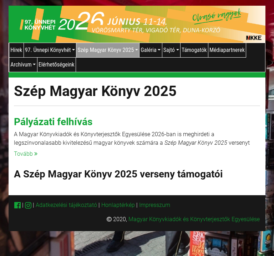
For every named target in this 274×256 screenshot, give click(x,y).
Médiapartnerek (227, 50)
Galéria (151, 50)
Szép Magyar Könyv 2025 (107, 50)
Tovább (25, 153)
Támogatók (194, 50)
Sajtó (171, 50)
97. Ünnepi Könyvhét (50, 50)
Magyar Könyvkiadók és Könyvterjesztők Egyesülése (194, 219)
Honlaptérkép (118, 205)
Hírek (16, 50)
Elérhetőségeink (57, 64)
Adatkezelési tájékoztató (66, 205)
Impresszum (154, 205)
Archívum (23, 64)
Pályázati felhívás (53, 122)
